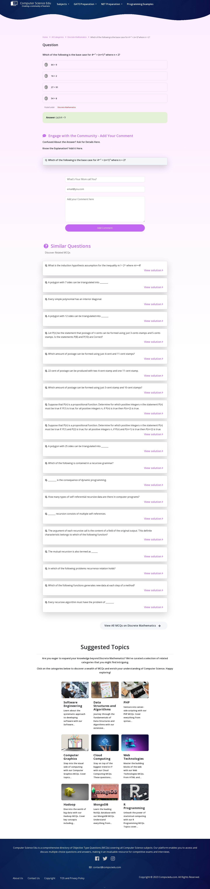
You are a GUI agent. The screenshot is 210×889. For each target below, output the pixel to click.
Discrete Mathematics (77, 37)
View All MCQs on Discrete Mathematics (133, 625)
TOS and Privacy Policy (72, 878)
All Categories (58, 37)
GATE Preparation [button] (84, 4)
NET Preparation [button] (111, 4)
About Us (18, 878)
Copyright (49, 878)
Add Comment (105, 228)
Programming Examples (140, 4)
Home (45, 37)
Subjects (62, 4)
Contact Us (34, 878)
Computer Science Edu (30, 4)
